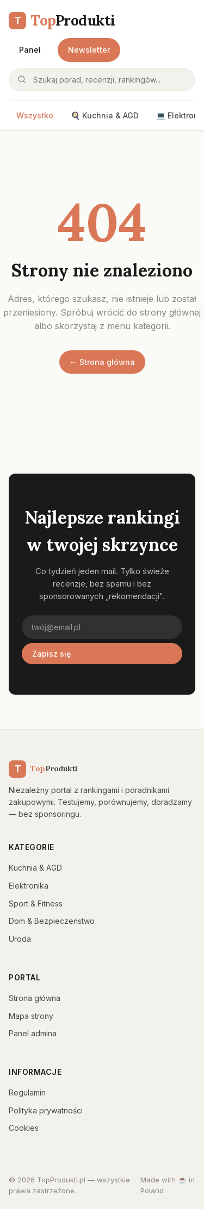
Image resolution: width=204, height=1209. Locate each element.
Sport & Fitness (36, 903)
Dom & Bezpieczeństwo (52, 920)
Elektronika (28, 885)
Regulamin (27, 1092)
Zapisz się (51, 653)
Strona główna (34, 998)
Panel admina (33, 1033)
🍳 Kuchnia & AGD (105, 115)
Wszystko (34, 115)
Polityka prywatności (46, 1110)
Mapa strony (31, 1016)
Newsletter (89, 49)
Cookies (24, 1127)
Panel (30, 49)
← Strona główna (102, 362)
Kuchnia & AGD (35, 867)
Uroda (20, 938)
